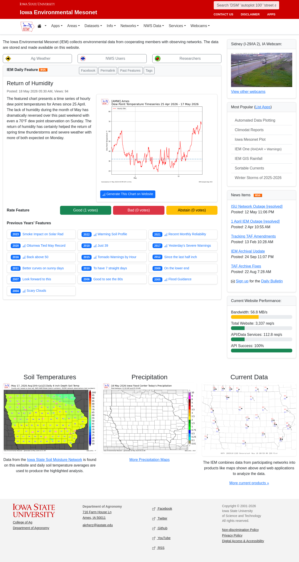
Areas (72, 26)
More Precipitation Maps (149, 460)
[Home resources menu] (42, 26)
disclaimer (250, 14)
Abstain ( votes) (192, 210)
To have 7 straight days (110, 268)
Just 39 (100, 245)
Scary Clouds (34, 290)
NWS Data (152, 26)
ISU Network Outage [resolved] (257, 206)
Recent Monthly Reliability (185, 234)
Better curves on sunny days (43, 268)
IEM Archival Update (248, 251)
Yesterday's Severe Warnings (187, 245)
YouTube (161, 538)
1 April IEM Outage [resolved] (255, 221)
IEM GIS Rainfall (248, 159)
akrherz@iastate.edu (98, 525)
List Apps (263, 107)
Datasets (92, 26)
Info (110, 26)
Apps (55, 26)
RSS (158, 547)
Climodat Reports (249, 130)
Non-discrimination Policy (240, 530)
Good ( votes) (85, 210)
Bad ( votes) (139, 210)
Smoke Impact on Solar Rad (42, 234)
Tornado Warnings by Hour (114, 257)
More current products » (249, 483)
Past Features (130, 70)
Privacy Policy (232, 535)
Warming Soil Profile (110, 234)
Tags (149, 70)
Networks (128, 26)
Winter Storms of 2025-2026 (258, 178)
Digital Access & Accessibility (243, 541)
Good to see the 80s (108, 279)
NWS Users (115, 58)
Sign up (242, 281)
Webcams (199, 26)
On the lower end (176, 268)
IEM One (258, 149)
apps (271, 14)
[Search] (246, 5)
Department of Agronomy (31, 528)
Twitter (159, 518)
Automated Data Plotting (255, 120)
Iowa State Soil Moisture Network (54, 460)
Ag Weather (40, 58)
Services (176, 26)
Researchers (190, 58)
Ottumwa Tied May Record (43, 245)
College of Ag (22, 522)
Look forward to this (36, 279)
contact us (223, 14)
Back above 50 (35, 257)
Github (159, 528)
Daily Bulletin (272, 281)
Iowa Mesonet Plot (250, 139)
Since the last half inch (180, 257)
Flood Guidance (178, 279)
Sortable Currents (249, 168)
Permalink (107, 70)
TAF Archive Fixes (246, 266)
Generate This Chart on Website (127, 194)
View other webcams (248, 92)
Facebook (88, 70)
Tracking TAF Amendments (253, 236)
